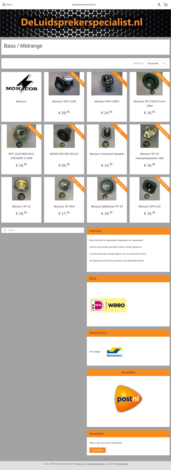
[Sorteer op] (156, 63)
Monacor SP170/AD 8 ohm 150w (149, 103)
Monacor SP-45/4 (64, 206)
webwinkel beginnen (97, 464)
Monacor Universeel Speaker (107, 153)
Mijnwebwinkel (123, 464)
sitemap (80, 464)
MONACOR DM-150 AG (64, 153)
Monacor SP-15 (21, 206)
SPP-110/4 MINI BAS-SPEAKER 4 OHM (21, 156)
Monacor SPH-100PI (107, 101)
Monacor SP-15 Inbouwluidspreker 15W (149, 156)
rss (85, 464)
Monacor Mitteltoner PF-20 (107, 206)
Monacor (21, 101)
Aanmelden (97, 450)
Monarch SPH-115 (150, 206)
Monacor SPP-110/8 (64, 101)
